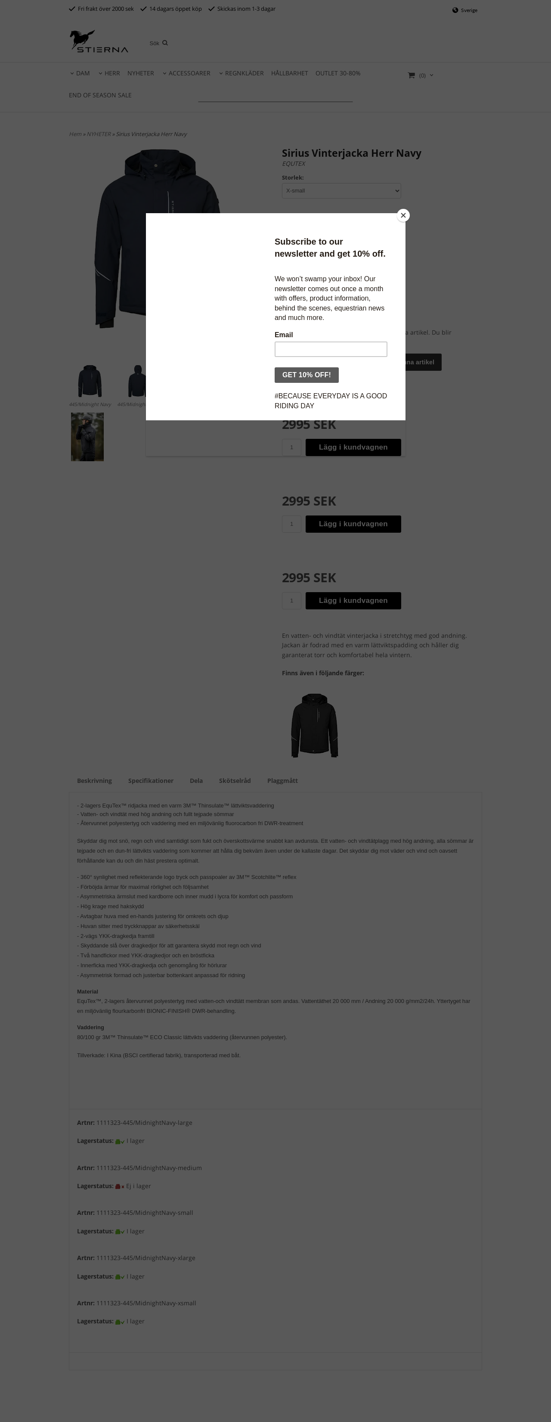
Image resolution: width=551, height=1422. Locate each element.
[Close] (403, 215)
